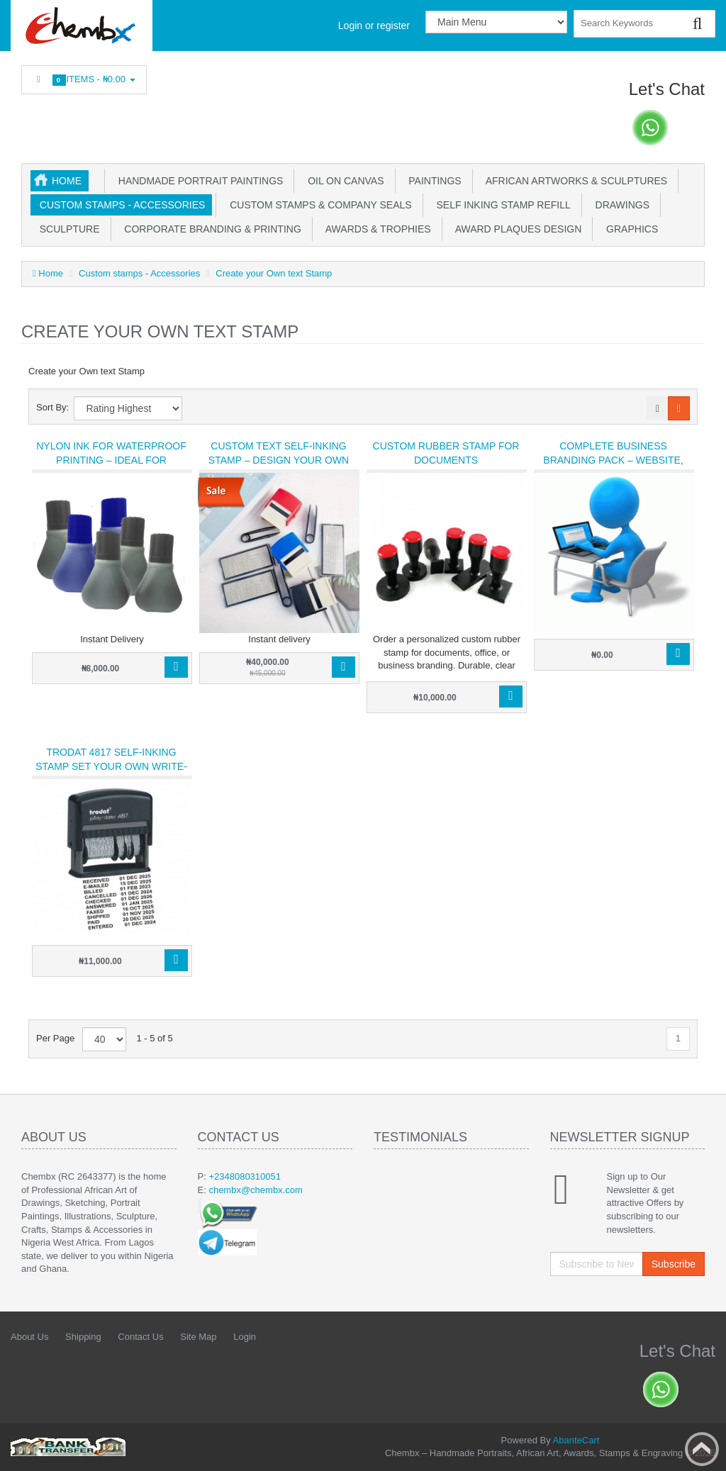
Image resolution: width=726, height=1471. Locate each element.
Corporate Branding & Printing (210, 229)
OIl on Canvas (343, 180)
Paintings (432, 180)
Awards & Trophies (375, 229)
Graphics (629, 229)
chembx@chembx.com (255, 1190)
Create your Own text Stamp (274, 273)
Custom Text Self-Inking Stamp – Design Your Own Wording (278, 460)
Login (244, 1336)
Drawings (619, 205)
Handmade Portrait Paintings (198, 180)
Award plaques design (516, 229)
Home (67, 180)
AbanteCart (576, 1440)
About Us (29, 1336)
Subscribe (674, 1264)
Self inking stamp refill (501, 205)
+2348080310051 (244, 1176)
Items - (84, 80)
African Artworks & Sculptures (574, 180)
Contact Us (140, 1336)
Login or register (374, 25)
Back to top (701, 1449)
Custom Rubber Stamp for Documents (446, 453)
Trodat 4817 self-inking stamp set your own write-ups (111, 766)
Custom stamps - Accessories (119, 205)
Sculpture (67, 229)
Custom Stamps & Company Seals (317, 205)
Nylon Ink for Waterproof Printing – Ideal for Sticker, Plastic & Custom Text (111, 467)
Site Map (198, 1336)
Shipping (83, 1336)
